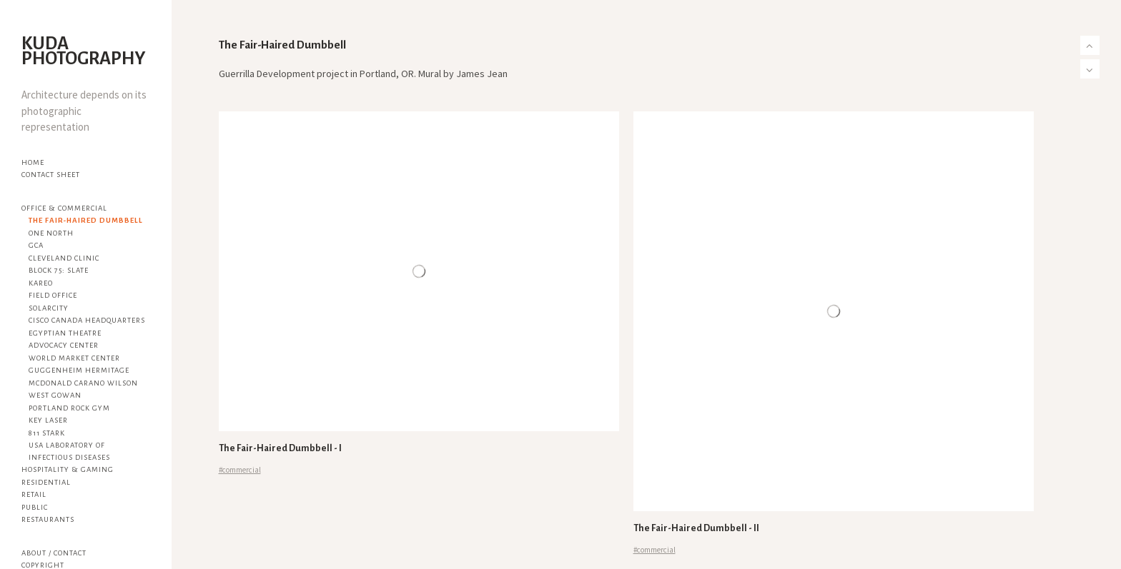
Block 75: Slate (59, 270)
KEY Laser (48, 420)
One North (51, 233)
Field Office (53, 295)
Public (34, 507)
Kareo (41, 283)
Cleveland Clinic (64, 258)
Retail (33, 494)
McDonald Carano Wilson (83, 383)
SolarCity (49, 308)
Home (32, 162)
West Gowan (55, 395)
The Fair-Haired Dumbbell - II (696, 528)
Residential (46, 482)
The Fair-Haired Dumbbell (86, 220)
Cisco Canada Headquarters (87, 320)
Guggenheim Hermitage (79, 370)
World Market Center (74, 358)
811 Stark (47, 433)
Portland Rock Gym (69, 408)
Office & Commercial (64, 208)
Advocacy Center (64, 345)
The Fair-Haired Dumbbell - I (280, 448)
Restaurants (47, 519)
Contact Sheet (50, 174)
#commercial (240, 470)
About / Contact (54, 553)
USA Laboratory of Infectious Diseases (69, 451)
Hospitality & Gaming (67, 469)
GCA (36, 245)
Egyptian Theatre (65, 333)
